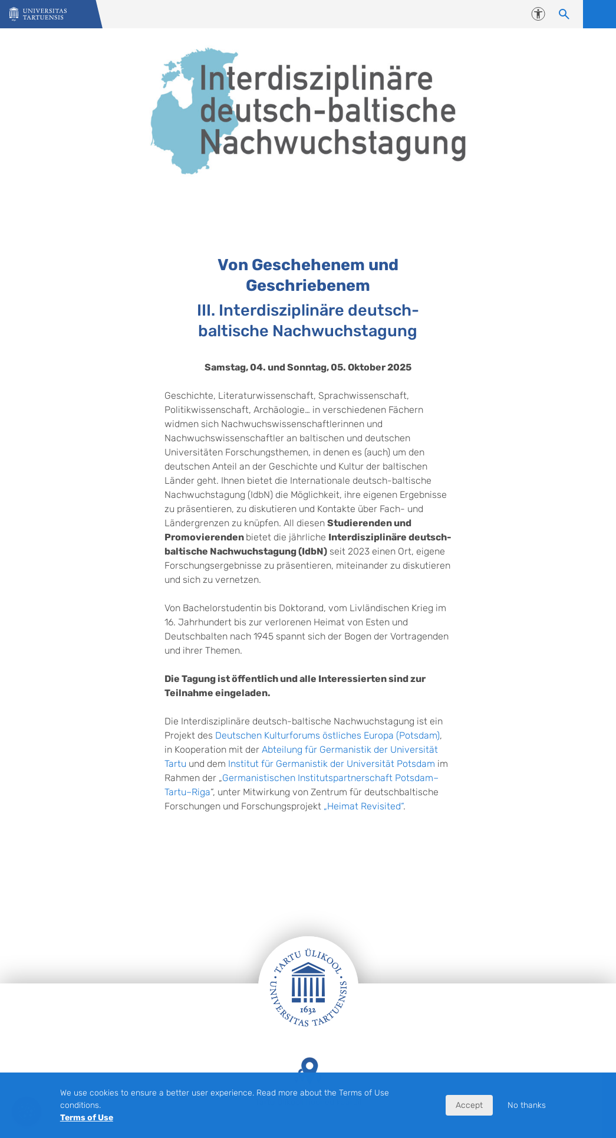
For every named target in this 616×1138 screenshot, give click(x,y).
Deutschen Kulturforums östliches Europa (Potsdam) (327, 735)
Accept (469, 1105)
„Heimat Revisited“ (363, 806)
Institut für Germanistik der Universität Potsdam (331, 763)
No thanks (527, 1105)
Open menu (599, 14)
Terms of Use (86, 1118)
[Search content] (564, 14)
